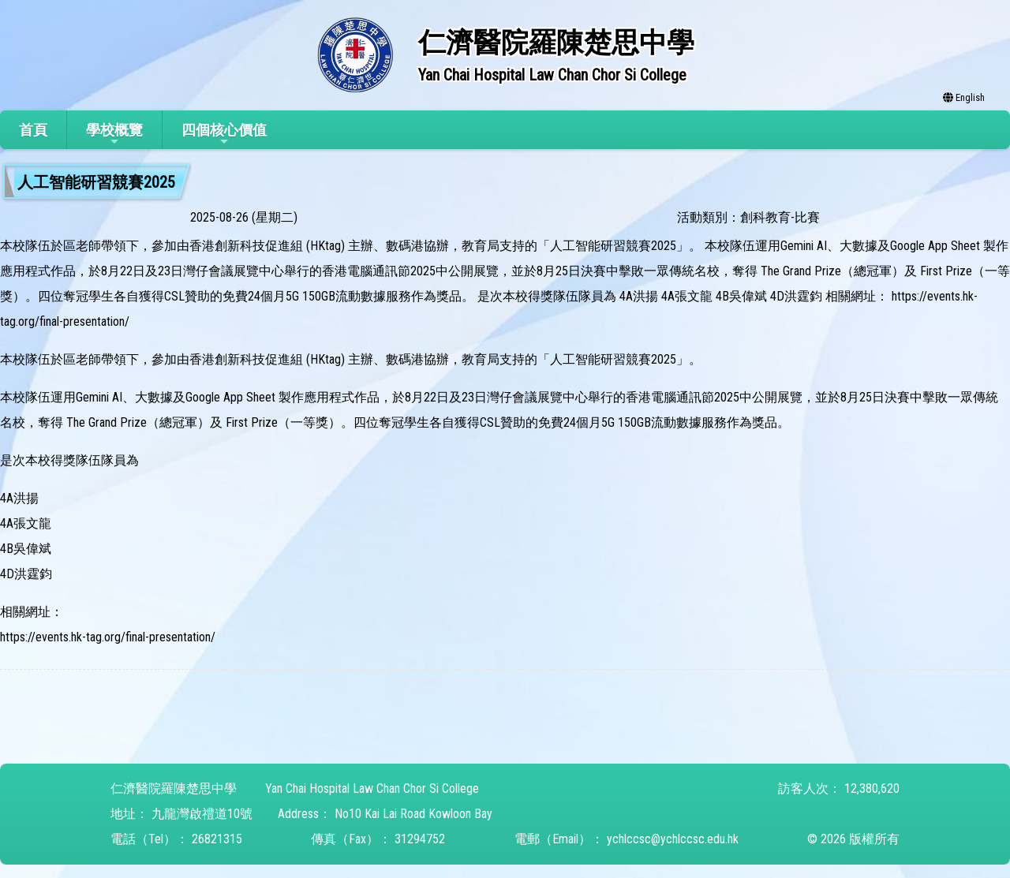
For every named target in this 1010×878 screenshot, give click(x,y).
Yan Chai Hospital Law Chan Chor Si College (372, 788)
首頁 (33, 129)
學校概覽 (114, 134)
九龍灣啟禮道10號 (202, 813)
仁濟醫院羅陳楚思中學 (173, 788)
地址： (129, 813)
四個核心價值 (224, 134)
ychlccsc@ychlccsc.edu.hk (673, 838)
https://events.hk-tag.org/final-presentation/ (107, 637)
